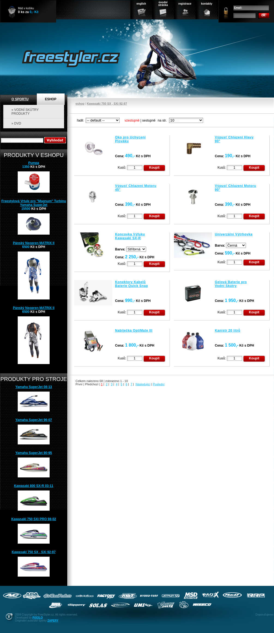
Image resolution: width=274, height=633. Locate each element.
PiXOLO (37, 617)
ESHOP (50, 99)
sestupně (149, 120)
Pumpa (33, 163)
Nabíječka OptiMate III (133, 330)
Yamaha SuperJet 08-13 (33, 387)
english (141, 3)
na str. (162, 120)
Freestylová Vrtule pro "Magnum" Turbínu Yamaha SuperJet (33, 203)
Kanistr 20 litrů (227, 330)
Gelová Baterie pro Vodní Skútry (231, 284)
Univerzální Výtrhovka (233, 234)
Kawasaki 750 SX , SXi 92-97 (107, 103)
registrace (184, 3)
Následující (143, 384)
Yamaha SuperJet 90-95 (33, 453)
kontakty (206, 3)
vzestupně (132, 120)
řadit (80, 120)
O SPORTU (20, 99)
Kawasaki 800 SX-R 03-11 (33, 486)
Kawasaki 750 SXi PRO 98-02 (33, 519)
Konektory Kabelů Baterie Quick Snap (131, 284)
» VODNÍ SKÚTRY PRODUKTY (25, 112)
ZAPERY (52, 620)
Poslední (159, 384)
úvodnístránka (163, 4)
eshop (80, 103)
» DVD (16, 123)
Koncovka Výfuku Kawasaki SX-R (130, 236)
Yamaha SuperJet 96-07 (33, 420)
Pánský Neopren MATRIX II (33, 243)
